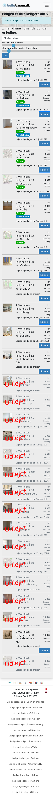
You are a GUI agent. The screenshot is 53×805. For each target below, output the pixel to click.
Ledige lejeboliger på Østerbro (25, 713)
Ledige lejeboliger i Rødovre (25, 758)
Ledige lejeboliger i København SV (25, 769)
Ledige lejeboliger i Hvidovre (25, 752)
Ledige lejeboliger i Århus (25, 775)
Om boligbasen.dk (16, 701)
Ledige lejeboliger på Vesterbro (25, 741)
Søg (6, 55)
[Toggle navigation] (47, 5)
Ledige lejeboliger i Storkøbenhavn (25, 707)
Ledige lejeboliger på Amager (25, 718)
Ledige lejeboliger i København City (26, 735)
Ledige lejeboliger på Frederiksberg (25, 724)
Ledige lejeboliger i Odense (25, 792)
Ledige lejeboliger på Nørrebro (25, 730)
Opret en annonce (35, 701)
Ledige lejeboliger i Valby (25, 747)
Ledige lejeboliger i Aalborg (25, 780)
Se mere (44, 84)
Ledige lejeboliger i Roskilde (25, 786)
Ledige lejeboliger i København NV (25, 764)
